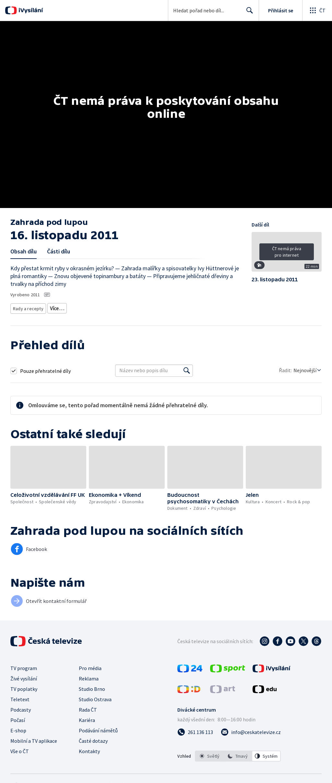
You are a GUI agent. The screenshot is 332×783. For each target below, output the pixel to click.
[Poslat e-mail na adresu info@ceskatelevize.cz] (251, 730)
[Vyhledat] (187, 368)
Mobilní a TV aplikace (33, 738)
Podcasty (20, 707)
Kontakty (89, 749)
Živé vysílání (23, 676)
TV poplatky (23, 686)
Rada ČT (88, 707)
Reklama (89, 676)
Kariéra (87, 718)
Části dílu (58, 251)
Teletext (20, 697)
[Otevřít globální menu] (317, 10)
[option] (209, 754)
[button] (287, 254)
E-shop (18, 728)
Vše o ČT (19, 749)
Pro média (90, 666)
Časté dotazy (93, 738)
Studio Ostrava (95, 697)
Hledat (248, 12)
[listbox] (238, 753)
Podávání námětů (98, 728)
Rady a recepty (27, 307)
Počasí (17, 718)
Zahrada (57, 307)
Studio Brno (92, 686)
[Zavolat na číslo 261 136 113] (195, 730)
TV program (23, 666)
